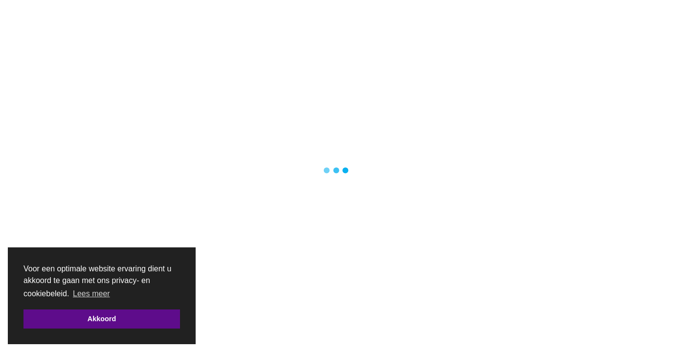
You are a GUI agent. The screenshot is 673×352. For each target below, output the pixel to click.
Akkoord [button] (102, 319)
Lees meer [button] (91, 293)
